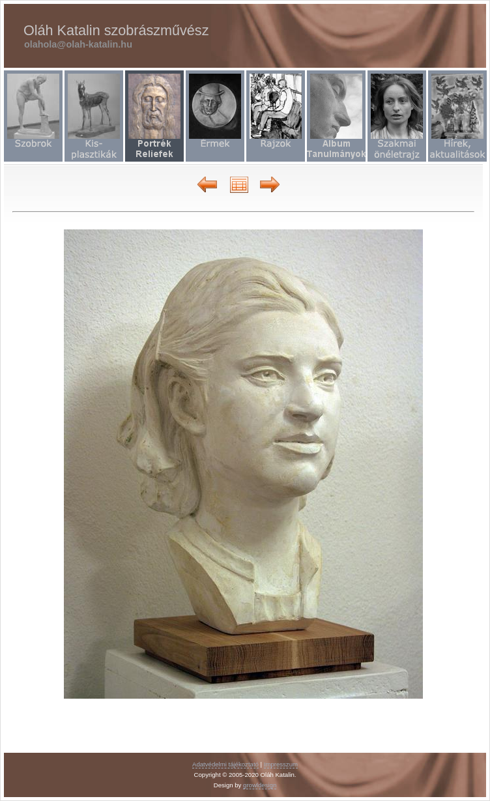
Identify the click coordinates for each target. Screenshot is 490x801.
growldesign (259, 785)
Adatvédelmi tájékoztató (225, 764)
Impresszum (281, 764)
